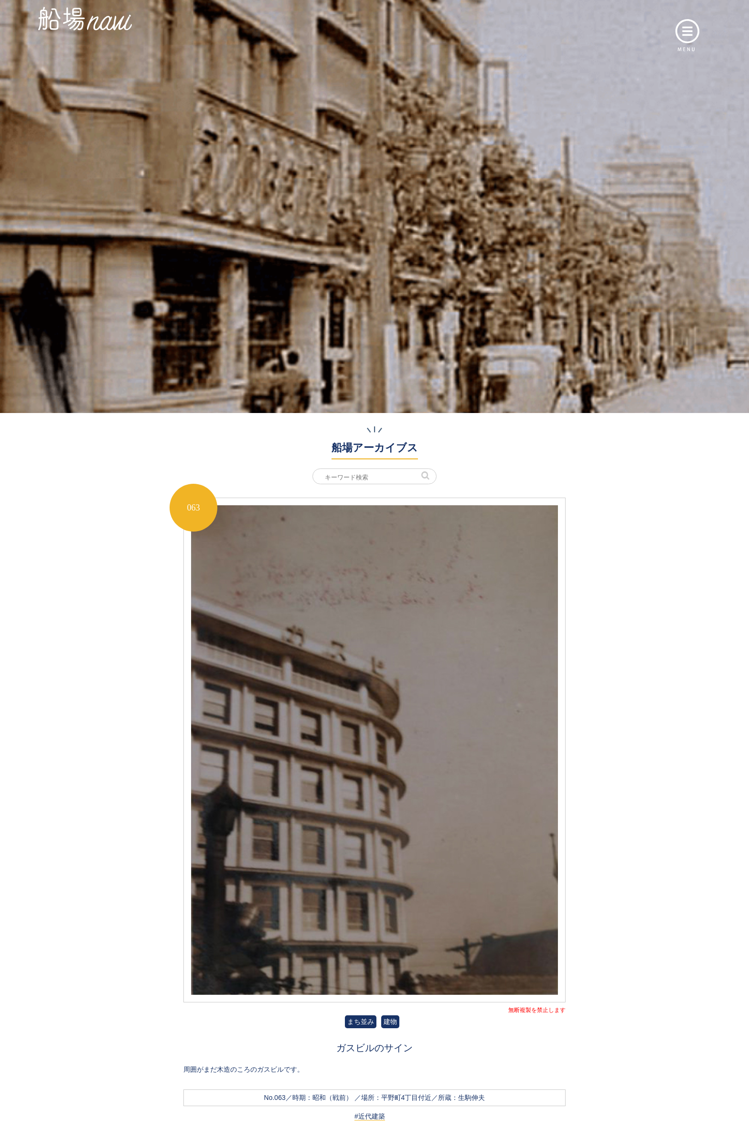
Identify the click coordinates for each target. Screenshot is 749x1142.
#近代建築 (369, 1116)
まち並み (360, 1021)
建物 (390, 1021)
